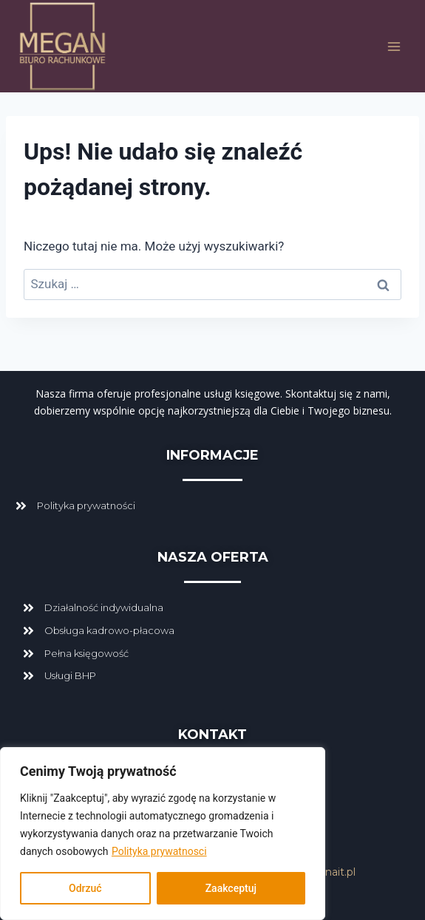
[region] (162, 833)
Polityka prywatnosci (159, 851)
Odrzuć (85, 888)
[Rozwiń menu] (393, 46)
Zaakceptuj (230, 888)
